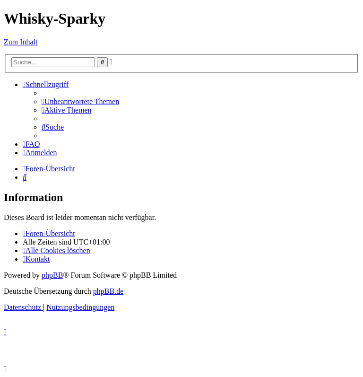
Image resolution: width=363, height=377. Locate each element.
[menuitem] (80, 101)
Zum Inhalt (21, 42)
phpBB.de (108, 291)
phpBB (52, 275)
